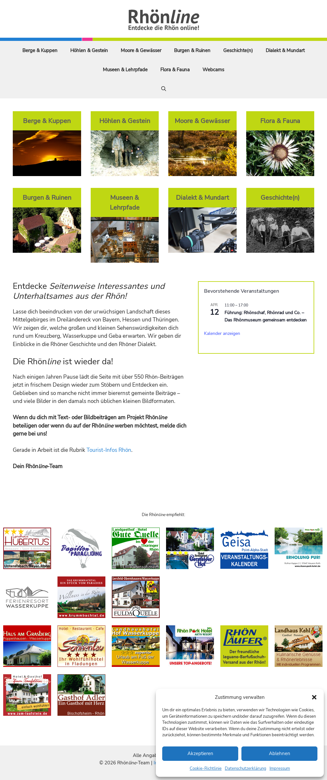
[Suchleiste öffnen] (163, 88)
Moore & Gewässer (141, 50)
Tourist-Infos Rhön (109, 450)
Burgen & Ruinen (192, 50)
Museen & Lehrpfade (125, 69)
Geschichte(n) (238, 50)
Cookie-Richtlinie (206, 768)
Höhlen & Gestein (89, 50)
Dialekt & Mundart (285, 50)
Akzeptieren (200, 753)
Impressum (280, 768)
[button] (314, 697)
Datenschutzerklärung (245, 768)
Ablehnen (279, 753)
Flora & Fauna (175, 69)
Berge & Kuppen (39, 50)
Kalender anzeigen (222, 333)
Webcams (213, 69)
